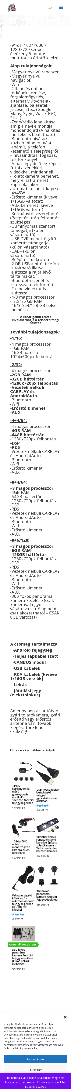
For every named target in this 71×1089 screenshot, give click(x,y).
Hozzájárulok (35, 1059)
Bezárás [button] (41, 1086)
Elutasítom (35, 1070)
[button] (65, 1017)
